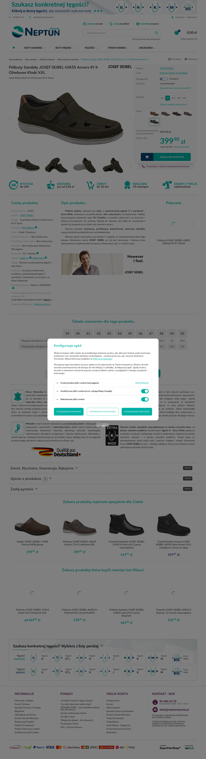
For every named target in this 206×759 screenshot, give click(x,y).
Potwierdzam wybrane (69, 411)
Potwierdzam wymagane (102, 411)
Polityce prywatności (102, 359)
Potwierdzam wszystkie (136, 411)
